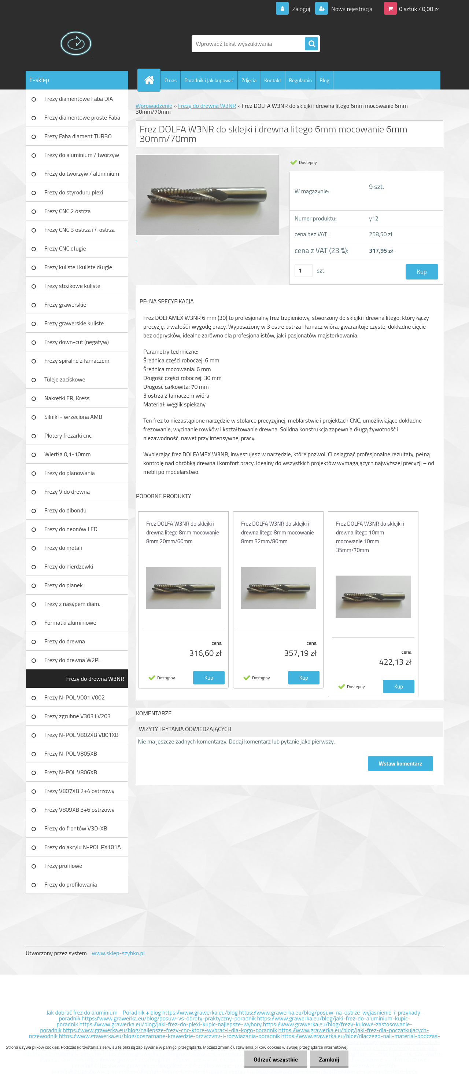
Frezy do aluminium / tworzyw (81, 154)
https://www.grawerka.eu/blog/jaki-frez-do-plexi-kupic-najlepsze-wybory (171, 1024)
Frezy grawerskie (65, 304)
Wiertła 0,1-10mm (67, 454)
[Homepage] (152, 80)
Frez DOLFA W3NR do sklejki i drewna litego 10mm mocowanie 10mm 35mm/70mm (370, 536)
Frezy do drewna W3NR (95, 678)
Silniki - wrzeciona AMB (73, 416)
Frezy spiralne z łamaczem (77, 360)
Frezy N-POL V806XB (70, 772)
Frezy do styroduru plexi (73, 192)
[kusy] (304, 270)
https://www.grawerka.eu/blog (200, 1012)
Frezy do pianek (63, 585)
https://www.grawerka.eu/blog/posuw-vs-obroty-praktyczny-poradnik (169, 1018)
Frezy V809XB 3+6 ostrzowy (79, 809)
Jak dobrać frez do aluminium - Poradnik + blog (104, 1012)
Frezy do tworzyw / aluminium (81, 173)
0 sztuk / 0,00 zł (419, 8)
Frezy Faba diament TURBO (78, 136)
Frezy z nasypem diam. (72, 603)
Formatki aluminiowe (70, 622)
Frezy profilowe (63, 865)
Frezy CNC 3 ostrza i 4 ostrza (79, 229)
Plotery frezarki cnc (68, 435)
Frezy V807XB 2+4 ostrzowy (79, 790)
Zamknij (329, 1059)
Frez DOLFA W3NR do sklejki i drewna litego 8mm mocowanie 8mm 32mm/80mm (277, 532)
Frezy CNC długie (65, 248)
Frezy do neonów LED (70, 529)
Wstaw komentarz (400, 763)
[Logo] (76, 43)
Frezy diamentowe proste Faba (82, 117)
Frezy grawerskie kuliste (74, 323)
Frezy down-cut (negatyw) (76, 341)
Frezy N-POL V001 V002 (74, 697)
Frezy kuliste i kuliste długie (78, 267)
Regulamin (300, 80)
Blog (324, 80)
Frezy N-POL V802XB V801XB (81, 734)
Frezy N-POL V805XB (70, 753)
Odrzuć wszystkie (275, 1059)
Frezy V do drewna (67, 491)
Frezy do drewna (64, 641)
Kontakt (272, 80)
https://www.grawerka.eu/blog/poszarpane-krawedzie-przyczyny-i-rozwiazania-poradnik (169, 1035)
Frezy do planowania (69, 472)
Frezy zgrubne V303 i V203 (77, 716)
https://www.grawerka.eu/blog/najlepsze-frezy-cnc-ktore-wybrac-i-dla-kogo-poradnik (170, 1030)
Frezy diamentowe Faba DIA (78, 98)
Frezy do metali (63, 547)
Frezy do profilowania (70, 884)
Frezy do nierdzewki (68, 566)
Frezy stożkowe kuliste (72, 285)
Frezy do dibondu (65, 510)
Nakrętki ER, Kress (66, 398)
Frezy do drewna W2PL (72, 659)
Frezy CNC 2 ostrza (67, 211)
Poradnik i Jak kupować (209, 80)
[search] (311, 44)
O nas (171, 80)
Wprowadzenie (154, 105)
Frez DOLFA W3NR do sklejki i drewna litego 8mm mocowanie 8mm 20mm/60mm (182, 532)
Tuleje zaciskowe (64, 379)
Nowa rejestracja (351, 8)
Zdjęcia (248, 80)
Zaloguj (301, 8)
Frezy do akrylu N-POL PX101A (82, 847)
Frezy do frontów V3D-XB (75, 828)
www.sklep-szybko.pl (118, 953)
